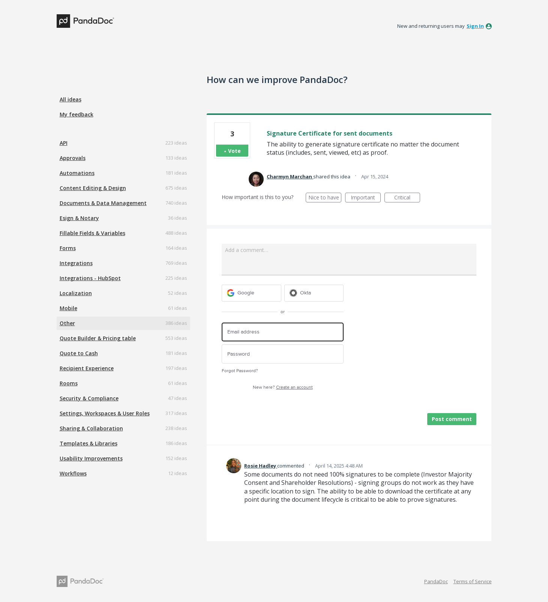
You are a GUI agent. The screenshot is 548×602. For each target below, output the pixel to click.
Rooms (69, 383)
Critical (407, 198)
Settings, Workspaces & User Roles (105, 413)
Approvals (73, 157)
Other (67, 323)
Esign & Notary (79, 218)
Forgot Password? (240, 371)
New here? (283, 387)
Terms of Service (472, 581)
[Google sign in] (251, 293)
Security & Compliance (89, 398)
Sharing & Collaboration (91, 428)
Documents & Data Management (103, 203)
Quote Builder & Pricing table (98, 338)
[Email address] (283, 332)
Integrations (76, 263)
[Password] (283, 354)
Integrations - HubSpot (90, 278)
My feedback (76, 114)
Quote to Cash (79, 353)
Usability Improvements (91, 458)
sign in (475, 26)
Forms (68, 248)
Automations (77, 173)
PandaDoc (436, 581)
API (64, 142)
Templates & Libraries (88, 443)
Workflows (73, 473)
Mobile (68, 308)
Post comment (452, 418)
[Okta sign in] (314, 293)
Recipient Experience (87, 368)
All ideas (70, 99)
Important (366, 198)
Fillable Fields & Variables (92, 233)
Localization (76, 293)
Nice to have (325, 198)
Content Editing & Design (93, 188)
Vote (234, 150)
